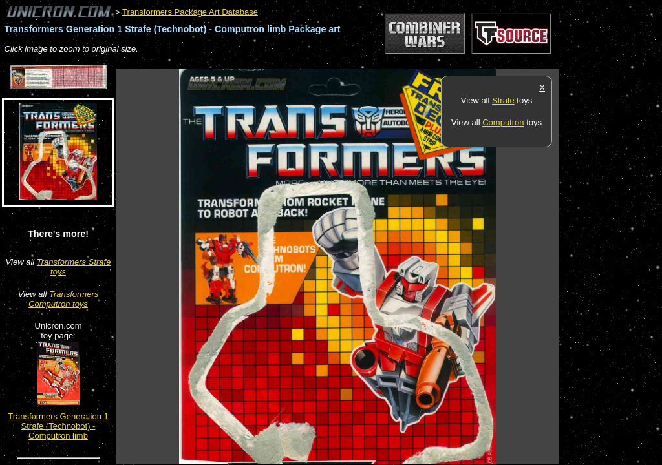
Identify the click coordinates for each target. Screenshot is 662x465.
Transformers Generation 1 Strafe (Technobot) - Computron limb (58, 425)
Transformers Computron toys (63, 299)
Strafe (503, 100)
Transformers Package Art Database (190, 11)
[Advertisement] (351, 62)
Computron (503, 122)
